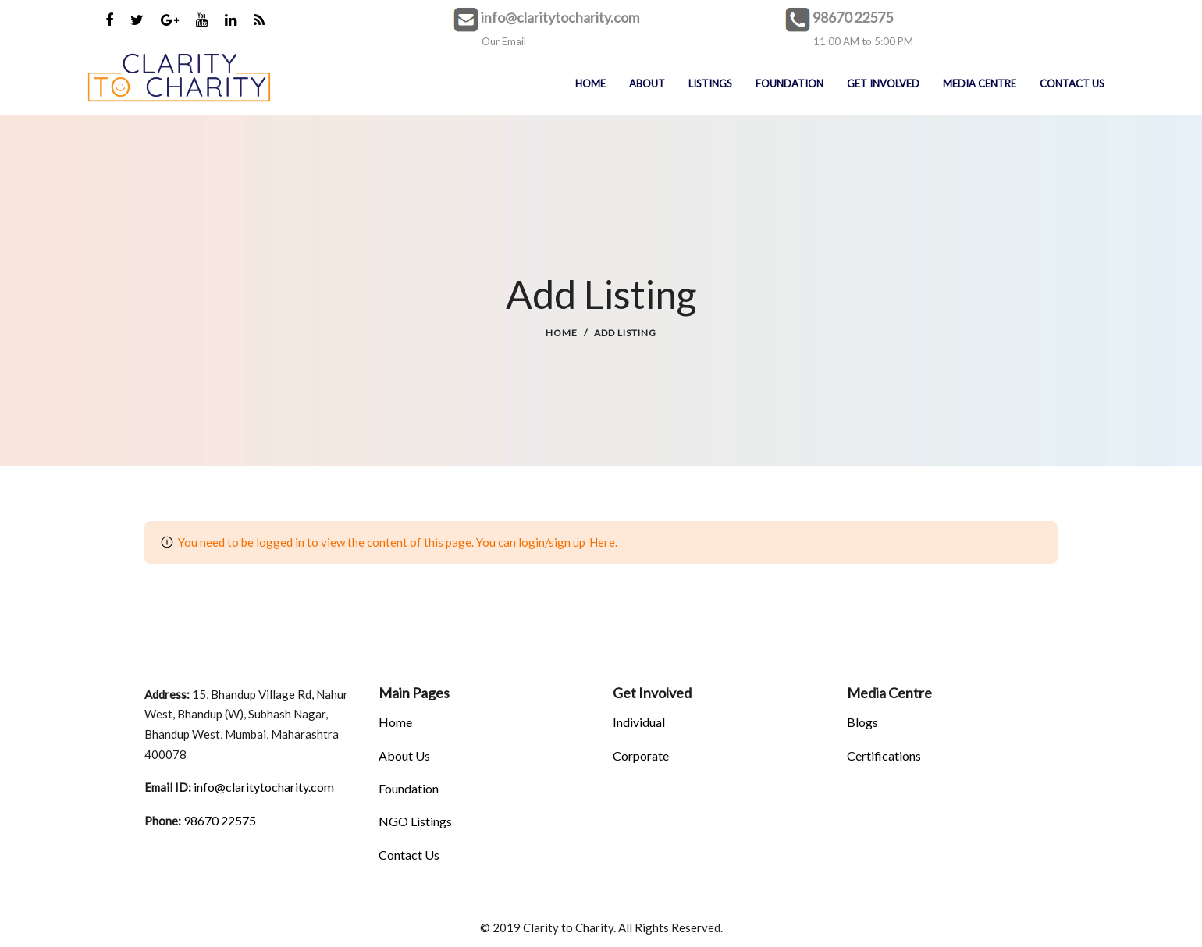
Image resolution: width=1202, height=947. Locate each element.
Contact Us (409, 854)
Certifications (884, 755)
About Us (404, 755)
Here (602, 542)
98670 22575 (853, 17)
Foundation (409, 788)
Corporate (641, 755)
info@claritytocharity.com (560, 17)
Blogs (862, 722)
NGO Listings (415, 821)
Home (562, 333)
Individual (639, 722)
